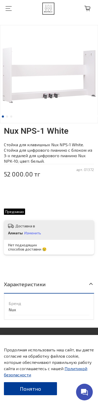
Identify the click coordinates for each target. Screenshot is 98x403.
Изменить (32, 233)
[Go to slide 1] (3, 116)
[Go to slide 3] (11, 116)
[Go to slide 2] (7, 116)
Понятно (30, 389)
